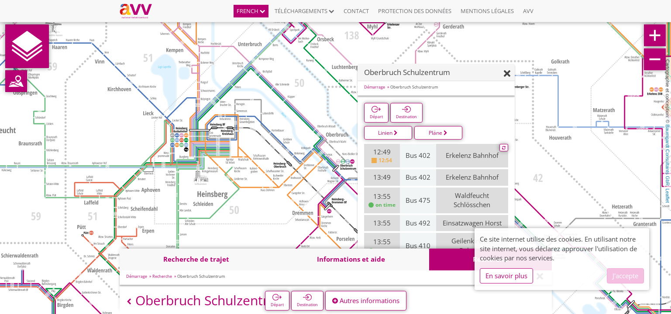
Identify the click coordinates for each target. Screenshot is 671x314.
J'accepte (625, 275)
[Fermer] (507, 74)
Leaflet (667, 195)
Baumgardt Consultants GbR (667, 155)
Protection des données (414, 11)
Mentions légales (487, 11)
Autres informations (365, 300)
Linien (388, 133)
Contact (356, 11)
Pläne (438, 133)
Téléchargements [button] (304, 11)
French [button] (251, 11)
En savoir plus (506, 275)
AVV (528, 11)
